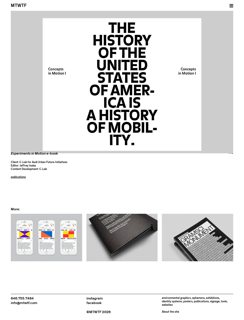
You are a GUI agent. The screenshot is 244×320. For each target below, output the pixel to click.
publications (18, 177)
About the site (170, 312)
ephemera (198, 298)
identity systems (172, 301)
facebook (94, 303)
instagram (94, 298)
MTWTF (19, 5)
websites (167, 305)
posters (188, 301)
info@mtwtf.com (24, 303)
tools (224, 301)
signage (215, 301)
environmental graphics (176, 298)
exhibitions (212, 298)
